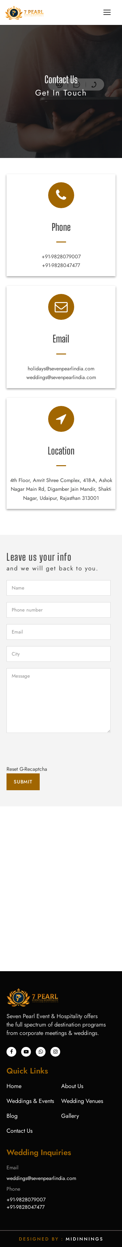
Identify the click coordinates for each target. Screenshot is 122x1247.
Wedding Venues (82, 1101)
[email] (59, 632)
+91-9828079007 (61, 256)
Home (14, 1086)
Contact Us (20, 1131)
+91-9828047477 (61, 265)
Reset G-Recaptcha (27, 769)
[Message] (59, 700)
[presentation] (56, 752)
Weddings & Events (30, 1101)
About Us (72, 1086)
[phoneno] (59, 610)
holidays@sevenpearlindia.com (61, 368)
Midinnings (84, 1239)
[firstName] (59, 588)
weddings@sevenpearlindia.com (61, 377)
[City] (59, 654)
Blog (12, 1116)
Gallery (70, 1116)
